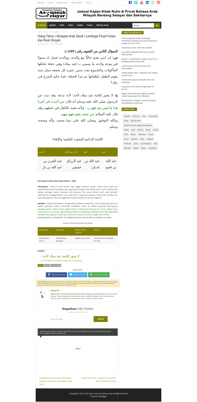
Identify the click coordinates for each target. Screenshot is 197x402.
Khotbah (150, 139)
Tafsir (126, 135)
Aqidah (155, 130)
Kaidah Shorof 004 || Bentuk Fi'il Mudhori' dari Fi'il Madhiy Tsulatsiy (99, 380)
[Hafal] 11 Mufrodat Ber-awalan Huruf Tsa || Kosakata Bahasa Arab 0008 (140, 60)
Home (41, 25)
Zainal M (55, 291)
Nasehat (127, 116)
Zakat (136, 144)
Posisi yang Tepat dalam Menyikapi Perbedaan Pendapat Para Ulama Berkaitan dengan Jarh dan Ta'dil (139, 41)
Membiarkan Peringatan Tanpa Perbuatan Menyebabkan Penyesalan (139, 102)
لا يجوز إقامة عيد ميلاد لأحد (61, 256)
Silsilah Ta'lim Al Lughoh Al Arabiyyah (138, 126)
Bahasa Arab (135, 121)
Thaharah (127, 144)
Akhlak (135, 148)
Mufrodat (142, 135)
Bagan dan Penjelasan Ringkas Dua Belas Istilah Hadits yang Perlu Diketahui (138, 95)
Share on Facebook (56, 275)
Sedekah (134, 139)
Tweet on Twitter (77, 274)
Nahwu (133, 135)
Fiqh (144, 116)
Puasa (126, 139)
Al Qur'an (136, 116)
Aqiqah (143, 148)
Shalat (148, 130)
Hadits (126, 130)
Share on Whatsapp (99, 274)
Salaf (133, 130)
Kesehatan (153, 148)
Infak (155, 144)
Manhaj (140, 130)
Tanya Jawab (54, 32)
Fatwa (46, 32)
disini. (75, 285)
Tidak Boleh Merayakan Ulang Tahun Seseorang (62, 261)
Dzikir (142, 139)
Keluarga (127, 148)
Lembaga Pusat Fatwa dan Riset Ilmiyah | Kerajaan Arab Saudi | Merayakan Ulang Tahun (56, 381)
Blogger (103, 397)
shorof (150, 135)
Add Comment (59, 44)
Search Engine (145, 144)
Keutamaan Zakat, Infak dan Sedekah (137, 48)
